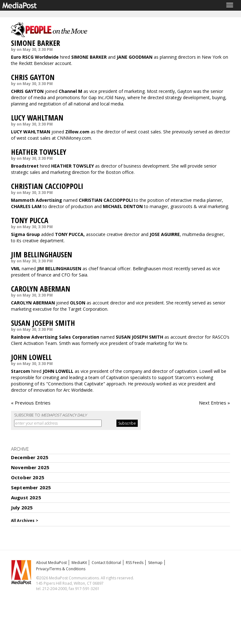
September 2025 (31, 487)
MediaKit (79, 562)
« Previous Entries (31, 403)
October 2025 (27, 477)
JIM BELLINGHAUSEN (41, 254)
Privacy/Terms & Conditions (60, 569)
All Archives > (24, 520)
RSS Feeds (134, 562)
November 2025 (30, 467)
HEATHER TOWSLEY (38, 152)
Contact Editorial (106, 562)
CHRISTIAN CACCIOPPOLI (47, 186)
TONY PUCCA (29, 220)
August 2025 (26, 497)
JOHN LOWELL (31, 357)
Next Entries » (214, 403)
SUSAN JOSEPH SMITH (43, 323)
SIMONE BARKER (35, 43)
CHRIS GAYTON (33, 77)
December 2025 (29, 457)
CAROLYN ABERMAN (40, 288)
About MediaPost (51, 562)
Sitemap (155, 562)
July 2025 (22, 507)
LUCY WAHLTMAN (37, 117)
